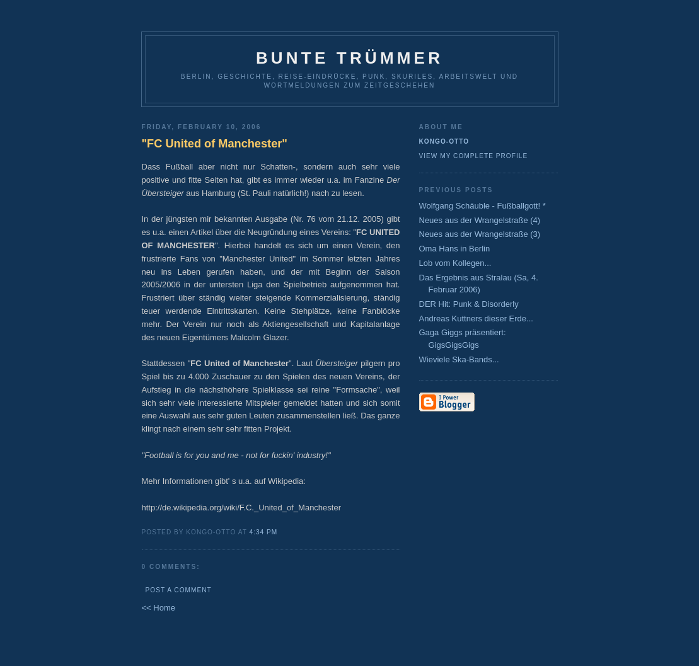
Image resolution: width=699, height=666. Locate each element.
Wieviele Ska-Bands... (459, 359)
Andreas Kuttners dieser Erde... (476, 318)
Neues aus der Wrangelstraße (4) (480, 220)
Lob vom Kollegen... (455, 263)
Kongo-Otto (444, 141)
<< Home (158, 607)
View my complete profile (473, 155)
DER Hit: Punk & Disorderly (469, 304)
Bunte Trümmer (349, 58)
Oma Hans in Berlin (454, 248)
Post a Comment (179, 590)
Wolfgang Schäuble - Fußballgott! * (482, 205)
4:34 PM (264, 532)
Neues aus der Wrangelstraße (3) (480, 234)
